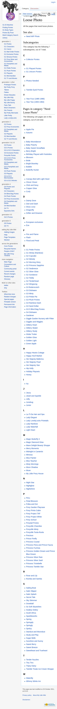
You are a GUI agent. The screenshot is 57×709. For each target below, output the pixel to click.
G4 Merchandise (10, 206)
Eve (27, 225)
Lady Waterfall (32, 427)
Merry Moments (32, 448)
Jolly (28, 399)
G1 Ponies (7, 44)
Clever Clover (31, 182)
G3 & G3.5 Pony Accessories (9, 159)
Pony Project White (34, 517)
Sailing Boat (31, 588)
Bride (28, 160)
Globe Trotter (31, 334)
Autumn (29, 133)
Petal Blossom (32, 501)
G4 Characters (9, 191)
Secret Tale (30, 597)
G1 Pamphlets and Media (10, 65)
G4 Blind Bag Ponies (11, 194)
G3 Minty (29, 293)
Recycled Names (10, 249)
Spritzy (29, 628)
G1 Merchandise (10, 76)
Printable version (10, 302)
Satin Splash (31, 594)
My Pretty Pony (9, 87)
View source (27, 14)
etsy (5, 288)
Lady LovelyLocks (10, 118)
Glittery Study (31, 331)
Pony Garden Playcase (35, 507)
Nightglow (30, 486)
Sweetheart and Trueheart (36, 650)
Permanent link (9, 304)
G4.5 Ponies (8, 217)
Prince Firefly (31, 539)
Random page (9, 276)
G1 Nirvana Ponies (10, 57)
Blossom (29, 157)
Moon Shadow (32, 467)
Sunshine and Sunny (34, 641)
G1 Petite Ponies (33, 250)
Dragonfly (30, 210)
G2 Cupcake (31, 256)
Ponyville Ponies (10, 155)
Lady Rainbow (32, 424)
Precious (29, 535)
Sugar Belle (31, 638)
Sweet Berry (31, 644)
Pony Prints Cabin (33, 510)
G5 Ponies (7, 223)
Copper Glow (31, 188)
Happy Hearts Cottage (35, 353)
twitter (6, 285)
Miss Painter (31, 458)
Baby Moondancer (33, 142)
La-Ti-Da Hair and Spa (35, 414)
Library (4, 38)
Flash (28, 237)
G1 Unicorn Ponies (34, 72)
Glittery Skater (32, 328)
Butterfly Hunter (32, 170)
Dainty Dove (31, 201)
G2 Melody (30, 259)
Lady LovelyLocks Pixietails (37, 421)
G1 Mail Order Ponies (11, 52)
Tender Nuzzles (32, 660)
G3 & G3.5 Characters (12, 150)
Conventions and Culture (10, 265)
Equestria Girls (9, 211)
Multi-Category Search (10, 35)
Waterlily (29, 678)
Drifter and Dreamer (34, 213)
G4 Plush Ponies (10, 196)
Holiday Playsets (33, 371)
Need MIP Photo (32, 36)
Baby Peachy (31, 145)
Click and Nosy (32, 185)
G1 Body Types (7, 30)
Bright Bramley (32, 164)
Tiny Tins (29, 663)
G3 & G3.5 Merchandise (8, 177)
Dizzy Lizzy (30, 207)
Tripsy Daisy (31, 666)
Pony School (31, 520)
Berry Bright (31, 151)
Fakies (6, 92)
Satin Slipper (31, 591)
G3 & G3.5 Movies (10, 180)
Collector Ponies (32, 59)
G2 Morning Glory (33, 262)
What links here (9, 294)
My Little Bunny (9, 103)
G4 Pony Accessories (11, 199)
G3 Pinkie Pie (31, 297)
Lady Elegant (31, 417)
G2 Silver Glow (32, 271)
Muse (28, 470)
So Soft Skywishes (33, 607)
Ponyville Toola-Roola (35, 532)
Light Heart (30, 430)
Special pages (9, 299)
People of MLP (9, 251)
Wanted (6, 240)
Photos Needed (32, 81)
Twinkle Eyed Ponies (34, 90)
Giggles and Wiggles (34, 322)
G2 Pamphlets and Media (10, 130)
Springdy (29, 622)
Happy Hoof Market (34, 356)
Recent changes (9, 274)
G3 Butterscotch (32, 287)
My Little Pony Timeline (9, 255)
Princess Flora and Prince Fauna (39, 545)
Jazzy (28, 393)
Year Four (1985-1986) (35, 99)
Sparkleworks (31, 616)
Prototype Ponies (10, 85)
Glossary (7, 279)
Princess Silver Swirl (34, 560)
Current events (9, 271)
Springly (29, 625)
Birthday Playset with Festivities (39, 154)
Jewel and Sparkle (33, 396)
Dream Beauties (9, 95)
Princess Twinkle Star (35, 567)
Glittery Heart (31, 325)
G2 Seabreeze (32, 268)
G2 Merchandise (10, 136)
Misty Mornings (32, 464)
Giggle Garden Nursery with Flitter (40, 318)
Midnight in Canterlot (34, 451)
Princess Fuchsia (33, 548)
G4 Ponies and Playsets (9, 187)
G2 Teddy (30, 278)
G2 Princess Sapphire (35, 265)
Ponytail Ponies (32, 523)
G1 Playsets (8, 73)
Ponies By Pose (8, 33)
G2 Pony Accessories (11, 127)
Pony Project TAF (33, 514)
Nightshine (30, 489)
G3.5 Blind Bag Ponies (35, 309)
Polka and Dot (32, 504)
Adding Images (9, 232)
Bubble (29, 167)
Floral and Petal (32, 241)
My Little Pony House (34, 473)
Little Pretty (8, 115)
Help (53, 14)
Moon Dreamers (9, 108)
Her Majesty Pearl (33, 362)
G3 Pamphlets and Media (10, 163)
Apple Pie (30, 129)
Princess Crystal (32, 542)
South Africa (31, 613)
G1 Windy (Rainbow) (34, 253)
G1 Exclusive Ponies (11, 54)
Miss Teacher (31, 461)
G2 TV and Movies (10, 139)
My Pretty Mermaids (11, 113)
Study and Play (32, 635)
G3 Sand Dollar (32, 306)
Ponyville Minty (32, 529)
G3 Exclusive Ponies (11, 153)
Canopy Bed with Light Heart (37, 179)
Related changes (10, 297)
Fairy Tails (7, 105)
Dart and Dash (32, 204)
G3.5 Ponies (8, 148)
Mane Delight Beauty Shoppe (38, 445)
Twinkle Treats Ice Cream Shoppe (40, 669)
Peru (28, 498)
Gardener (30, 315)
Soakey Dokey (32, 610)
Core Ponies (8, 246)
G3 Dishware (31, 290)
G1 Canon (7, 49)
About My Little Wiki (39, 695)
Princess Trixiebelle (34, 563)
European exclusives (34, 222)
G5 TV (6, 226)
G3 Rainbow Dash (33, 303)
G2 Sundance (31, 275)
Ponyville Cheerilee (34, 526)
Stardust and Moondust (35, 632)
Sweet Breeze (31, 647)
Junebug (29, 402)
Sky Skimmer (31, 600)
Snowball (30, 603)
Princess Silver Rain (34, 557)
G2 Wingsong (31, 284)
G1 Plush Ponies (10, 71)
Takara (6, 90)
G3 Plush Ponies (33, 300)
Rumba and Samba (34, 579)
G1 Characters (9, 47)
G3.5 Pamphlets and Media (11, 167)
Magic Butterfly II (33, 439)
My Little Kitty (8, 97)
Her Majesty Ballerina (35, 359)
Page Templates (9, 237)
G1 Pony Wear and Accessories (10, 60)
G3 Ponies (7, 145)
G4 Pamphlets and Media (10, 202)
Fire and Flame (32, 234)
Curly (28, 191)
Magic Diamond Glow (35, 442)
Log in (53, 2)
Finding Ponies (7, 27)
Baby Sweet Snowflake (35, 148)
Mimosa (29, 455)
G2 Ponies (7, 124)
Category (25, 8)
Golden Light (31, 340)
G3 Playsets (8, 173)
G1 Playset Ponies (33, 68)
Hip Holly (29, 368)
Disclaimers (26, 699)
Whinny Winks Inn (33, 681)
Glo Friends (8, 110)
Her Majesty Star (33, 365)
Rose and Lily (31, 576)
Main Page (8, 262)
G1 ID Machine (7, 25)
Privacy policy (27, 695)
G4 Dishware (31, 312)
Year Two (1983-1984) (35, 102)
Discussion (34, 8)
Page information (10, 307)
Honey (28, 375)
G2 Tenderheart (32, 281)
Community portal (10, 269)
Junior (28, 405)
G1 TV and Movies (10, 78)
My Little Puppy (9, 100)
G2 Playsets (8, 134)
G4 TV (6, 208)
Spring (28, 619)
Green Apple (31, 344)
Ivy (27, 384)
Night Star (30, 482)
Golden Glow (31, 337)
